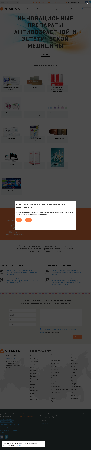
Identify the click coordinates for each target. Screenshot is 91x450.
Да (19, 220)
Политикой (18, 445)
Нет (28, 220)
